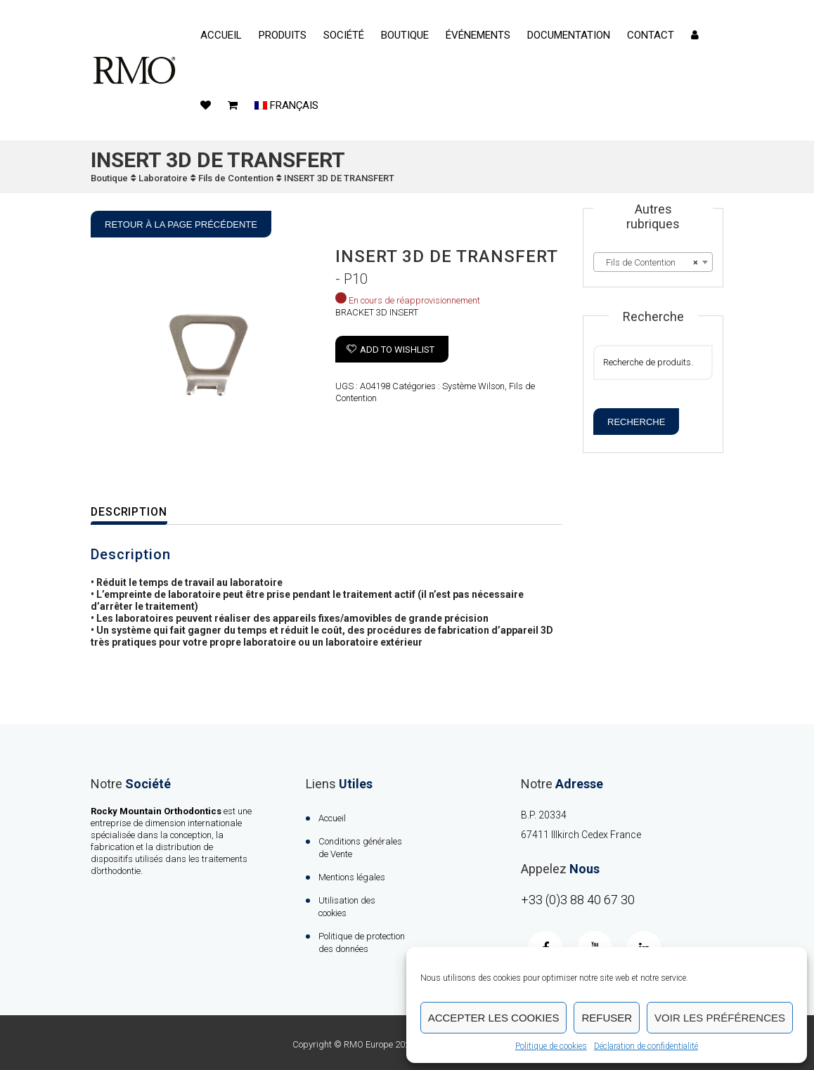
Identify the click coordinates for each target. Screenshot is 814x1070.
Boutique (405, 35)
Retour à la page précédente (181, 224)
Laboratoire (163, 178)
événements (478, 35)
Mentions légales (351, 877)
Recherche (636, 422)
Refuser (606, 1018)
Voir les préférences (719, 1018)
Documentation (568, 35)
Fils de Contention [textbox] (649, 263)
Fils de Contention (235, 178)
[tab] (139, 512)
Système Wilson (473, 386)
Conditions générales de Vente (360, 847)
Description (130, 511)
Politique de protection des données (361, 942)
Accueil (221, 35)
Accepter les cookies (494, 1018)
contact (650, 35)
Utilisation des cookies (346, 906)
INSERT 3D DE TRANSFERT (339, 178)
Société (343, 35)
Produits (282, 35)
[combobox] (653, 262)
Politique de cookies (551, 1046)
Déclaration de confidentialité (646, 1046)
